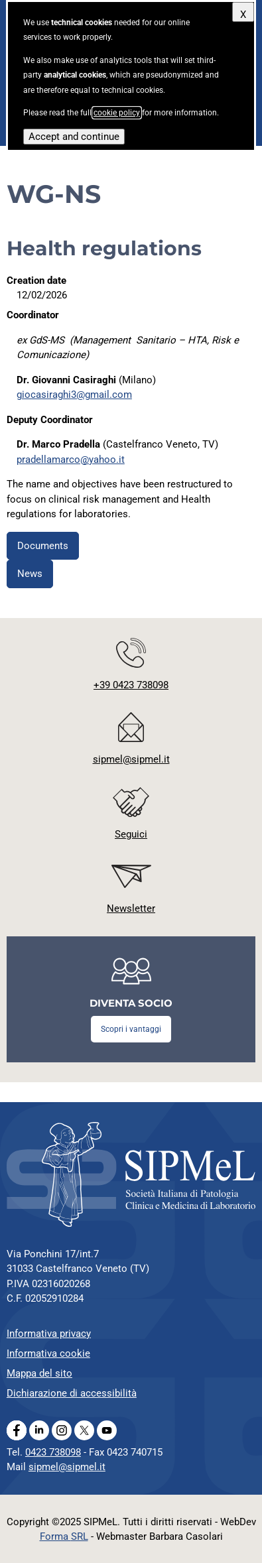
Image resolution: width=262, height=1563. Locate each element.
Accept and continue (74, 137)
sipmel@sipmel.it (67, 1467)
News (29, 574)
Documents (42, 546)
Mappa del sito (39, 1373)
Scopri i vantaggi (131, 1029)
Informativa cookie (48, 1353)
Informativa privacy (49, 1334)
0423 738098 (53, 1452)
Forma (64, 1536)
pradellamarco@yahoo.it (71, 460)
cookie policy (117, 112)
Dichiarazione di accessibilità (72, 1393)
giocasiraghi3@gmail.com (74, 395)
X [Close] (243, 15)
